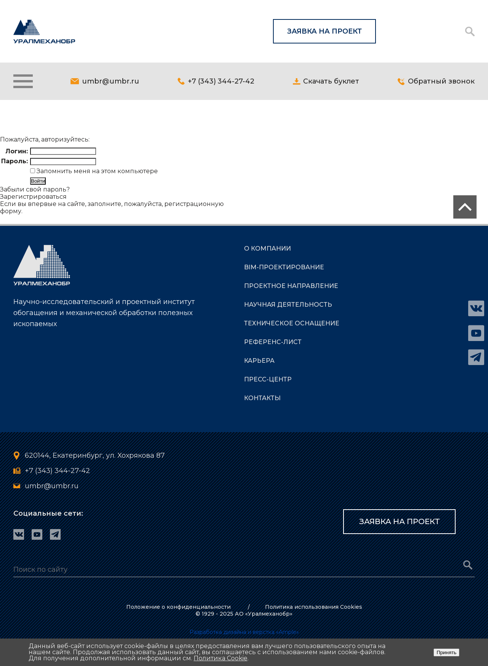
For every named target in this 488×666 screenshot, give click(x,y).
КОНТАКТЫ (262, 398)
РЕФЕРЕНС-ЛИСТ (273, 342)
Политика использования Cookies (313, 606)
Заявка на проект (324, 31)
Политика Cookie (220, 658)
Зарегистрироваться (33, 196)
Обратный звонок (441, 81)
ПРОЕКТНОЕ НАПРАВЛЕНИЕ (291, 286)
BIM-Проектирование (284, 267)
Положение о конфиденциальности (178, 606)
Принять (446, 652)
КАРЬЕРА (259, 360)
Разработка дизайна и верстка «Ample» (244, 632)
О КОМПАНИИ (267, 248)
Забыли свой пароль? (35, 189)
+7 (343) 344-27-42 (221, 81)
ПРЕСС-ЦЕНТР (268, 379)
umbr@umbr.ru (110, 81)
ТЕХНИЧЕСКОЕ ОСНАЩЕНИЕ (291, 323)
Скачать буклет (331, 81)
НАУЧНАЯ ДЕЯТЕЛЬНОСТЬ (288, 304)
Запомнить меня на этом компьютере (96, 171)
